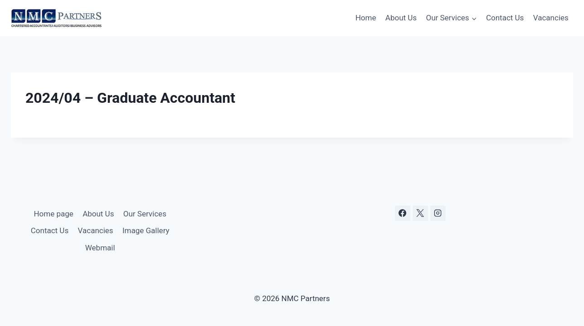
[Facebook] (402, 213)
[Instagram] (438, 213)
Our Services (144, 213)
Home (365, 17)
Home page (53, 213)
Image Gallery (146, 230)
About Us (401, 17)
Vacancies (551, 17)
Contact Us (505, 17)
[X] (420, 213)
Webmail (100, 247)
